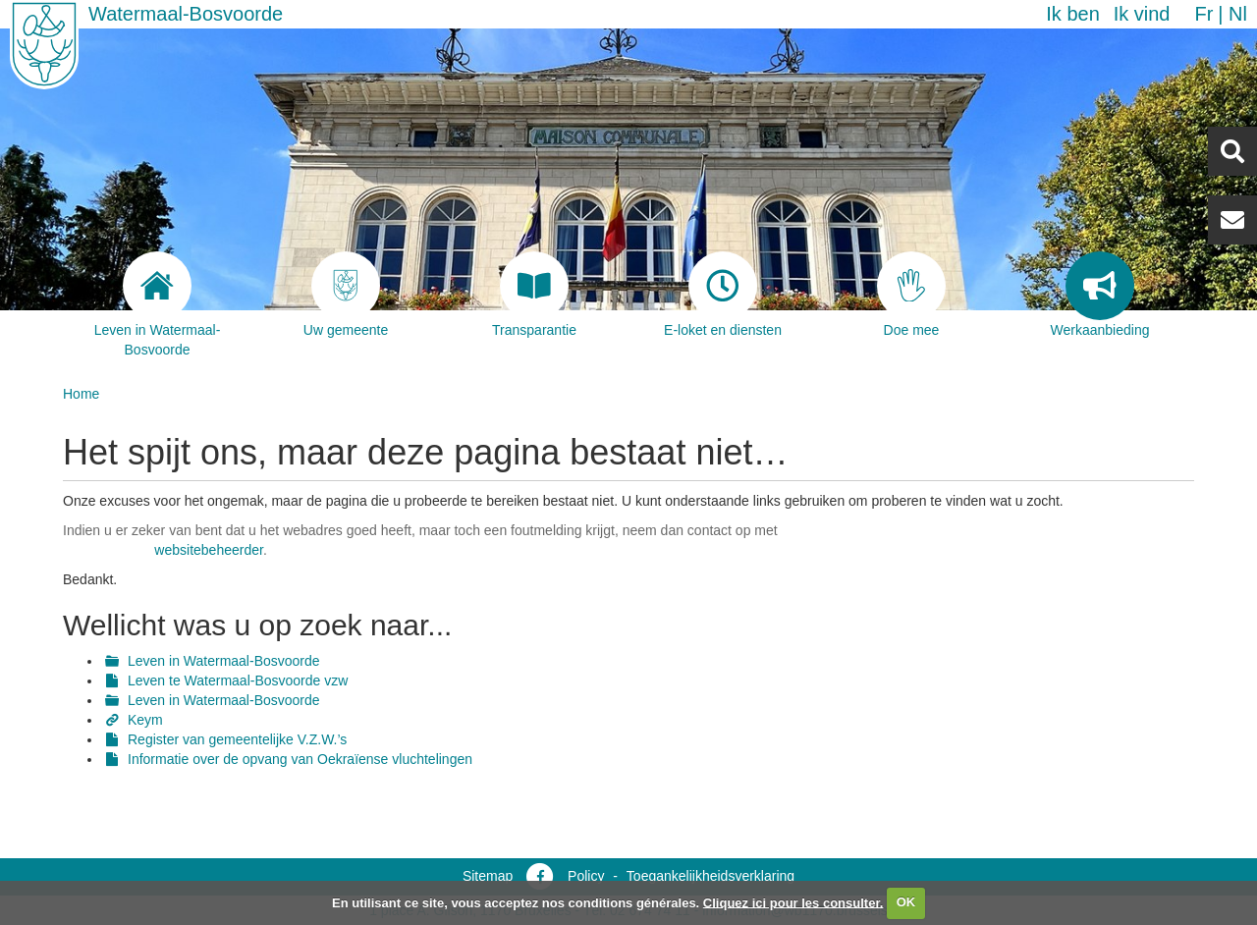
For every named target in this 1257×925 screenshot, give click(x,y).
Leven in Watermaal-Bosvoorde (224, 661)
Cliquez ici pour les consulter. (793, 902)
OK (906, 902)
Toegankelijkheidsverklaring (710, 876)
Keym (145, 720)
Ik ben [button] (1072, 14)
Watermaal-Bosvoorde (185, 14)
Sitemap (488, 876)
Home (81, 394)
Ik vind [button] (1142, 14)
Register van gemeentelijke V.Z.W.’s (237, 739)
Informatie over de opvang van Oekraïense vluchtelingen (300, 759)
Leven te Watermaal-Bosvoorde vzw (238, 680)
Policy (586, 876)
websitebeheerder (208, 550)
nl (1238, 14)
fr (1203, 14)
